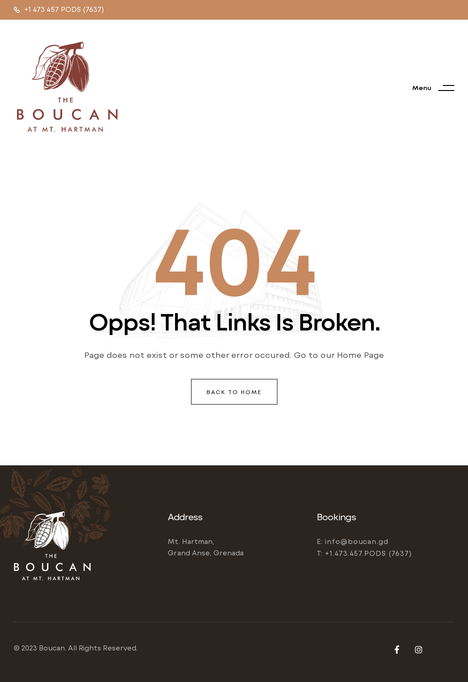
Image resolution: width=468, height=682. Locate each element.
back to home (234, 392)
